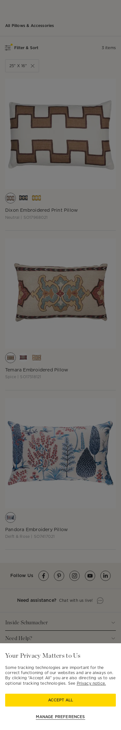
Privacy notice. (91, 683)
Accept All (60, 700)
